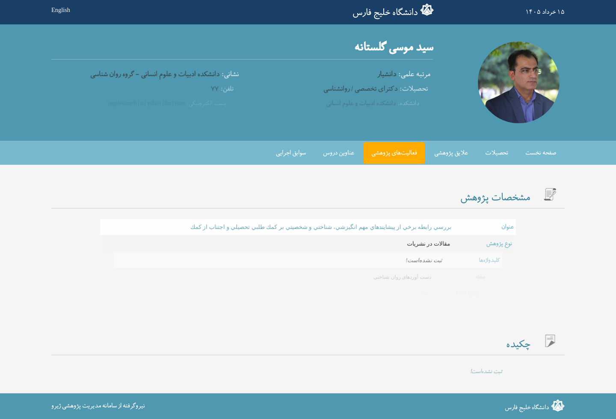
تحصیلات (496, 153)
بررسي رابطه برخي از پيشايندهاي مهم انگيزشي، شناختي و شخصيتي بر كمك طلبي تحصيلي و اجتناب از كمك (320, 227)
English (60, 9)
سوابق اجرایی (291, 153)
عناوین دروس (338, 153)
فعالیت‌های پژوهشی (394, 153)
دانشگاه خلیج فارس (385, 13)
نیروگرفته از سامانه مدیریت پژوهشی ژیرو (98, 406)
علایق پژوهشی (451, 153)
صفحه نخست (540, 153)
